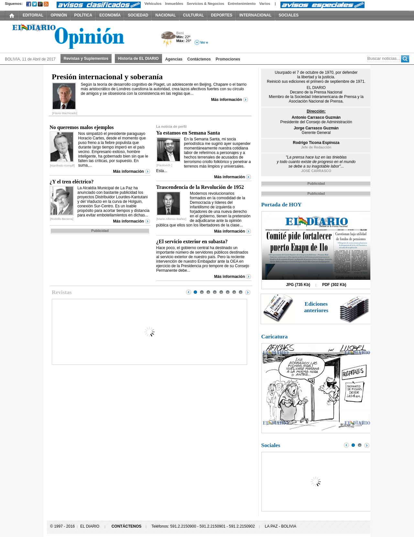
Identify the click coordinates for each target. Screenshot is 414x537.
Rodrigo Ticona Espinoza (316, 142)
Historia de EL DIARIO (138, 58)
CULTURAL (193, 15)
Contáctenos (199, 59)
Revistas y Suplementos (86, 58)
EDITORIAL (33, 15)
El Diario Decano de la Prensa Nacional (77, 36)
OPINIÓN (58, 15)
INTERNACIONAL (255, 15)
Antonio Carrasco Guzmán (316, 117)
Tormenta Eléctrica (167, 40)
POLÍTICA (83, 15)
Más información (226, 99)
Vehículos (152, 3)
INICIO (12, 15)
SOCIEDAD (138, 15)
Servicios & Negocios (205, 3)
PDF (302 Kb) (334, 284)
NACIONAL (165, 15)
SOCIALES (289, 15)
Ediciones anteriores (316, 307)
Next (248, 292)
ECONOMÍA (110, 15)
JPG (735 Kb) (298, 284)
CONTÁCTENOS (127, 526)
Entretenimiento (242, 3)
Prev (188, 292)
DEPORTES (221, 15)
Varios (264, 3)
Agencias (173, 59)
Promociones (228, 59)
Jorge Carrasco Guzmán (316, 128)
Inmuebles (174, 3)
